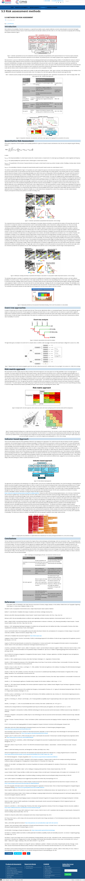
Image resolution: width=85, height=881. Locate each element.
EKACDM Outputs (10, 875)
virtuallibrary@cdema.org (57, 0)
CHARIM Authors (47, 869)
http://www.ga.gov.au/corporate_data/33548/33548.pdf (20, 737)
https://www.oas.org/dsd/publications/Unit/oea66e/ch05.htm (29, 787)
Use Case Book (47, 873)
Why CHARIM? (47, 866)
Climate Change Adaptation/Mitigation (14, 871)
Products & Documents (21, 7)
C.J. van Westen (10, 23)
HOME (12, 7)
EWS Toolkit (9, 876)
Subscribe (67, 874)
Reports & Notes (34, 7)
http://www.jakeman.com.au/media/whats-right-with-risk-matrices (41, 822)
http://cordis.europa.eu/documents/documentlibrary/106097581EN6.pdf (22, 783)
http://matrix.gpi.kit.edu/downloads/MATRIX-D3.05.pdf (35, 733)
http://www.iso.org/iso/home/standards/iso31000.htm (44, 756)
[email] (70, 870)
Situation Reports (29, 868)
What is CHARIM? (47, 868)
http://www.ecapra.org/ (36, 635)
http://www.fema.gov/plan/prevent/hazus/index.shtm (18, 729)
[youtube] (60, 2)
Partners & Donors (52, 7)
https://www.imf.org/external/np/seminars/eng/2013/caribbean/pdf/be (22, 493)
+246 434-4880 (47, 0)
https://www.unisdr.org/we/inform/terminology (43, 830)
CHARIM (43, 7)
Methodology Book (48, 871)
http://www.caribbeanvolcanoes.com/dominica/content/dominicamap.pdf (22, 807)
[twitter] (58, 2)
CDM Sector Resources (11, 868)
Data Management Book (49, 875)
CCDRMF (8, 866)
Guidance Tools (10, 878)
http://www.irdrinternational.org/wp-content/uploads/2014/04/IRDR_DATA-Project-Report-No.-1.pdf (29, 754)
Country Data (47, 876)
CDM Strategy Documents (12, 869)
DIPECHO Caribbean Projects (12, 873)
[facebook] (56, 2)
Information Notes (29, 866)
